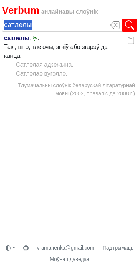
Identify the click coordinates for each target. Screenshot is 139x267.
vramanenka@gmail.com (65, 248)
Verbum (20, 10)
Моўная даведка (69, 259)
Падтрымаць (118, 248)
